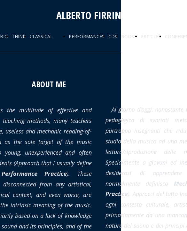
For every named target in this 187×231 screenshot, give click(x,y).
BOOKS (129, 36)
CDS (112, 36)
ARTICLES (151, 36)
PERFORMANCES (87, 36)
